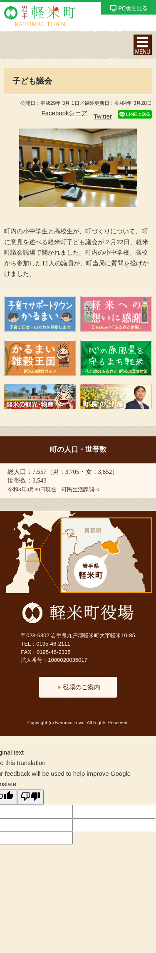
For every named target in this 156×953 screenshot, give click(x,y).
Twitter (103, 116)
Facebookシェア (65, 112)
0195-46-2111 (53, 644)
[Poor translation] (30, 797)
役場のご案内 (81, 687)
